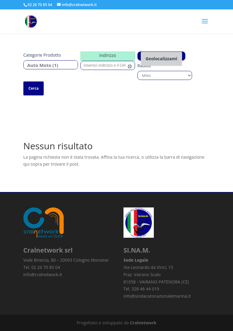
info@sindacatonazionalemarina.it (157, 296)
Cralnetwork (143, 323)
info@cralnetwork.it (42, 274)
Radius (144, 65)
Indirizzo (107, 55)
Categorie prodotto (42, 55)
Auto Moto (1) (48, 65)
